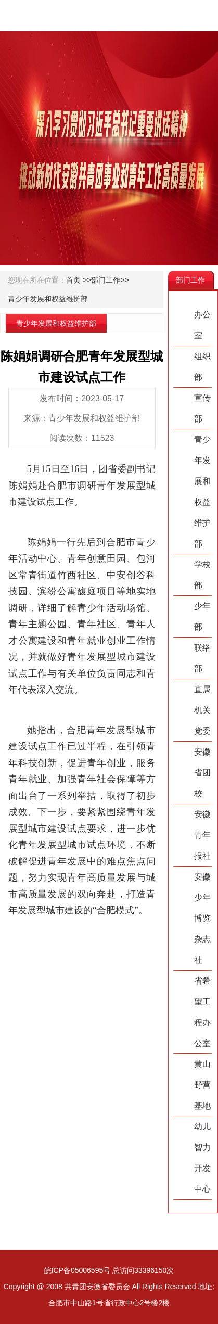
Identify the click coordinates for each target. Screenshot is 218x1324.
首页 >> (78, 280)
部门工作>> (110, 280)
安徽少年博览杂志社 (202, 918)
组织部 (202, 366)
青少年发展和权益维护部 (48, 299)
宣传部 (202, 408)
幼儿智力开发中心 (202, 1157)
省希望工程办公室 (202, 1012)
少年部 (202, 616)
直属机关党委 (202, 710)
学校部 (202, 575)
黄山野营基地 (202, 1085)
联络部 (202, 658)
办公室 (202, 325)
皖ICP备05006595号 (77, 1270)
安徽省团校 (202, 772)
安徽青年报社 (202, 835)
